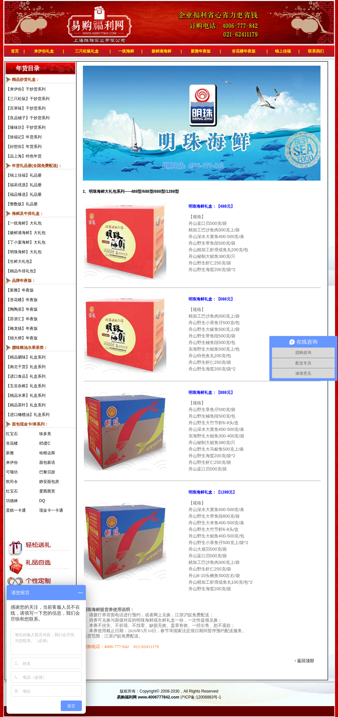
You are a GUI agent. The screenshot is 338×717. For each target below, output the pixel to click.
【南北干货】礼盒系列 (26, 366)
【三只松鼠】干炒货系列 (28, 98)
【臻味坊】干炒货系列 (26, 127)
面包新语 (47, 462)
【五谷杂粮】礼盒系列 (26, 386)
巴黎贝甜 (47, 472)
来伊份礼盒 (44, 51)
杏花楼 (12, 443)
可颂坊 (12, 472)
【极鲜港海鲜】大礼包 (26, 232)
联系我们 (317, 51)
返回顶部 (305, 660)
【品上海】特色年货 (24, 156)
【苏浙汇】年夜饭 (22, 319)
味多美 (45, 433)
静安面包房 (49, 481)
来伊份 (12, 462)
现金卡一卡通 (51, 510)
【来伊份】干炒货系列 (26, 89)
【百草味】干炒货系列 (26, 108)
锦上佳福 (283, 51)
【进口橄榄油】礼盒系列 (28, 414)
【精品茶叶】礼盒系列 (26, 405)
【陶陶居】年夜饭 (22, 309)
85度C (45, 443)
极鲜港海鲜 (161, 51)
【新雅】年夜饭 (20, 290)
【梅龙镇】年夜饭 (22, 328)
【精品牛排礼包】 (22, 271)
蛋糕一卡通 (16, 510)
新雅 (10, 453)
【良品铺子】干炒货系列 (28, 118)
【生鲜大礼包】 (20, 261)
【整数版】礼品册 (22, 204)
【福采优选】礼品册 (24, 185)
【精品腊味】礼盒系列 (26, 357)
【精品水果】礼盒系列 (26, 395)
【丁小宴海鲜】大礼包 (26, 242)
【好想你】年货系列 (24, 146)
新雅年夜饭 (201, 51)
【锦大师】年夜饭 (22, 338)
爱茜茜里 (47, 491)
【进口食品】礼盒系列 (26, 376)
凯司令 (12, 481)
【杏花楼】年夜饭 (22, 299)
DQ (42, 500)
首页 (14, 51)
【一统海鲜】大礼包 (24, 223)
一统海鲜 (126, 51)
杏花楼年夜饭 (243, 51)
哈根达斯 (47, 453)
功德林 (12, 500)
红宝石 (12, 433)
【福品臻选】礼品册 (24, 194)
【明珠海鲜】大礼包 (24, 252)
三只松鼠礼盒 (87, 51)
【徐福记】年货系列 (24, 137)
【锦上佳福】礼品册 (24, 175)
